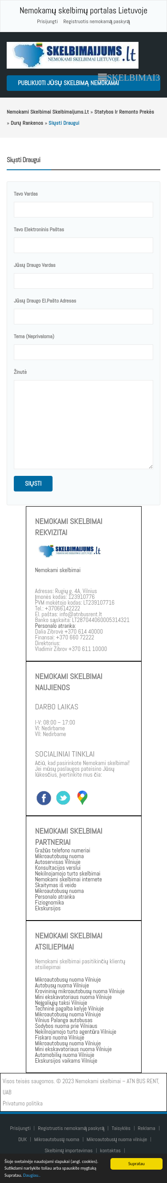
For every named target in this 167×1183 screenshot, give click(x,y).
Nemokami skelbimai (58, 570)
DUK (22, 1139)
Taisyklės (121, 1128)
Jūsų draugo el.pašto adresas (45, 300)
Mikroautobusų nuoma (56, 1139)
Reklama (146, 1128)
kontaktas (111, 1150)
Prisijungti (47, 21)
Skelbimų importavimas (69, 1150)
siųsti (33, 483)
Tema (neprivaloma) (34, 336)
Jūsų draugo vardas (35, 265)
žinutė (20, 372)
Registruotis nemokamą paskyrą (96, 21)
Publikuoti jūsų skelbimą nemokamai (68, 83)
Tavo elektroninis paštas (39, 229)
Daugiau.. (32, 1176)
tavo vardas (26, 193)
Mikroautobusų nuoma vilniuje (117, 1139)
